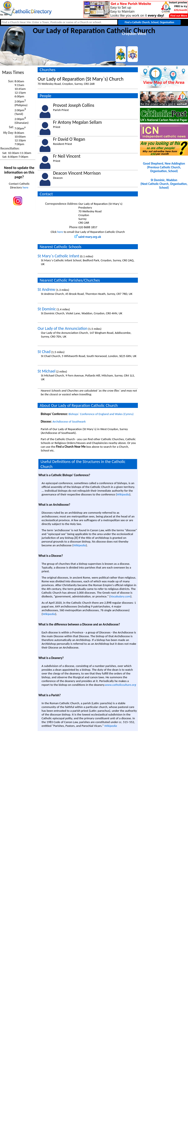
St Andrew (46, 289)
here (25, 187)
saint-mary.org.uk (87, 237)
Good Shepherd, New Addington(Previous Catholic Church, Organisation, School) (164, 167)
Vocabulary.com (120, 596)
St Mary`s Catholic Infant (58, 255)
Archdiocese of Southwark (69, 421)
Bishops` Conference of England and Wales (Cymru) (101, 414)
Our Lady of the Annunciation (62, 328)
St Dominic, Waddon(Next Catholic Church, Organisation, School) (164, 184)
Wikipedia (123, 494)
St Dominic (47, 308)
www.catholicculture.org (120, 685)
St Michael (46, 371)
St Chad (44, 351)
